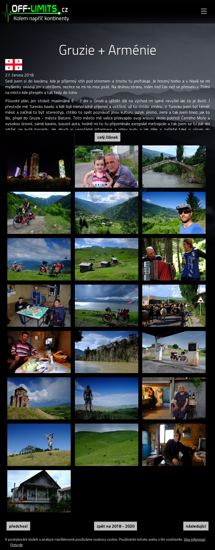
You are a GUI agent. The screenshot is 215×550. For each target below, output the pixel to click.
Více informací (194, 539)
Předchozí (18, 526)
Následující (196, 526)
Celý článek (107, 137)
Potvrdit (16, 544)
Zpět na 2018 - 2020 (115, 526)
